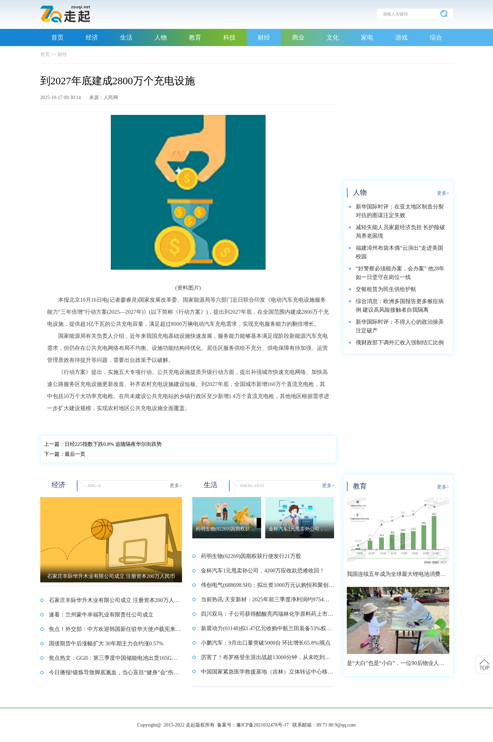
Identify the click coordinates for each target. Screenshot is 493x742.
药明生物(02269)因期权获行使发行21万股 (251, 556)
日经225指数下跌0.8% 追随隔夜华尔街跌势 (103, 444)
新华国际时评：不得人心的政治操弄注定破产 (400, 326)
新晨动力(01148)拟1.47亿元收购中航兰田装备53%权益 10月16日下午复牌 (266, 630)
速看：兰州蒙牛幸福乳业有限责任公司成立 (101, 614)
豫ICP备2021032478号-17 (262, 725)
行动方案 (101, 422)
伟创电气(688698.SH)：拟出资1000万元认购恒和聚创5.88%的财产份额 (267, 587)
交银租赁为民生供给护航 (386, 289)
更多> (176, 485)
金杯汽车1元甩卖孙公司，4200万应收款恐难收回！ (263, 570)
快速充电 (122, 422)
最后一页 (64, 454)
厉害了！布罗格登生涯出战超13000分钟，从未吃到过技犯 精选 (265, 659)
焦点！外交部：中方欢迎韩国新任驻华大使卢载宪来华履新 (115, 631)
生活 (126, 37)
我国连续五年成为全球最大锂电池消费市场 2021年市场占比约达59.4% (396, 576)
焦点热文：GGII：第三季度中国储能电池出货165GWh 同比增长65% (114, 660)
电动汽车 (80, 422)
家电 (367, 37)
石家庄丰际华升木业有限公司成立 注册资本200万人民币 (114, 602)
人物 (160, 37)
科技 (229, 37)
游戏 (401, 37)
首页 (57, 37)
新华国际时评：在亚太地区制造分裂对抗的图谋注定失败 (400, 211)
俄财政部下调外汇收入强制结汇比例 (400, 342)
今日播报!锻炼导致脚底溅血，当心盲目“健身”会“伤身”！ (111, 674)
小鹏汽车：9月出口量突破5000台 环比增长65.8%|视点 (266, 643)
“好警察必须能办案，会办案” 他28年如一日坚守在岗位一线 (400, 273)
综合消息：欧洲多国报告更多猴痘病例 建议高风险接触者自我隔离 (400, 305)
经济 (92, 37)
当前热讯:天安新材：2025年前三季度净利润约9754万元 (265, 601)
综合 (436, 37)
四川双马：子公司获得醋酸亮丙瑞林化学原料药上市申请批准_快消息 (267, 616)
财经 (264, 37)
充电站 (61, 422)
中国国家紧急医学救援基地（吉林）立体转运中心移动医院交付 (267, 674)
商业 (298, 37)
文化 (332, 37)
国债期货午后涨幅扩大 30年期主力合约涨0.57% (106, 643)
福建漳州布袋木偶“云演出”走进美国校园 (399, 252)
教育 (195, 37)
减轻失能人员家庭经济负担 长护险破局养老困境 (400, 231)
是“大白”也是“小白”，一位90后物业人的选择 (395, 665)
